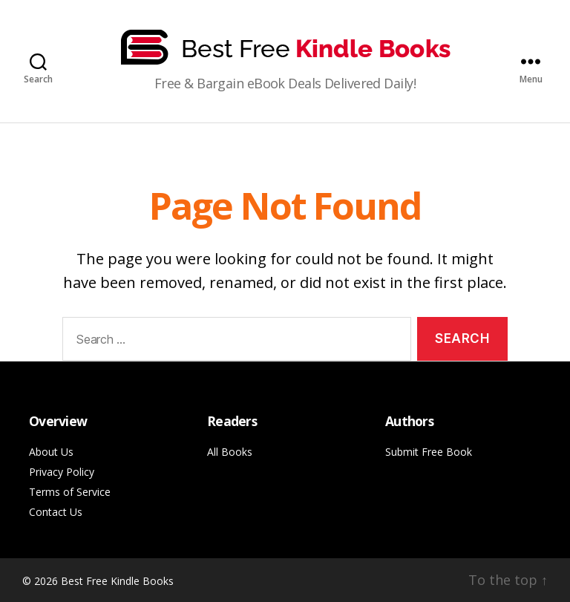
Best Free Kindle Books (117, 581)
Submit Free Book (428, 452)
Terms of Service (70, 492)
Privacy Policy (61, 472)
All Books (229, 452)
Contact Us (55, 512)
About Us (51, 452)
